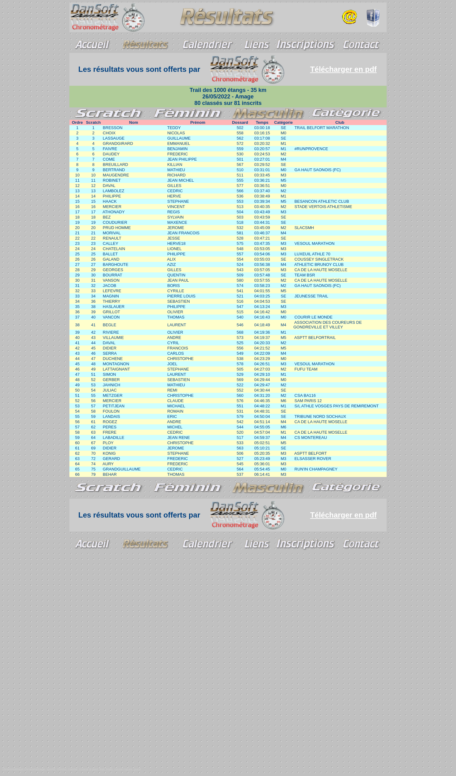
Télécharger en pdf (343, 69)
